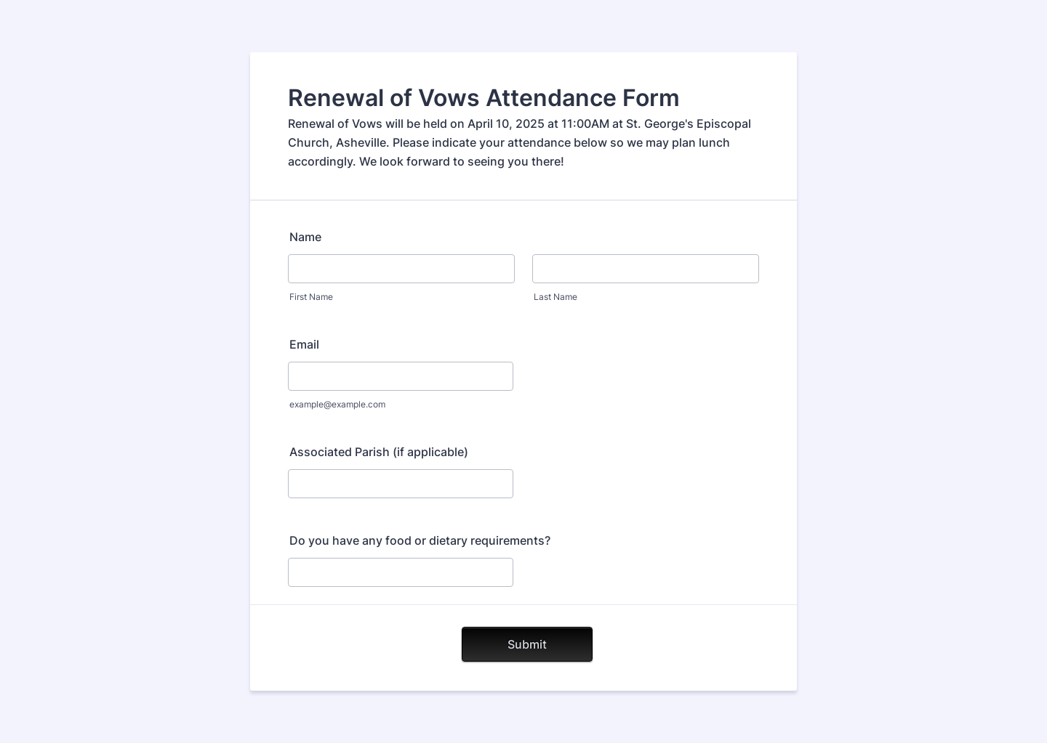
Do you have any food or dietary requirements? (419, 540)
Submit (527, 644)
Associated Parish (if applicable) (378, 451)
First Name (311, 296)
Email (304, 344)
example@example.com (337, 404)
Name (305, 237)
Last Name (555, 296)
